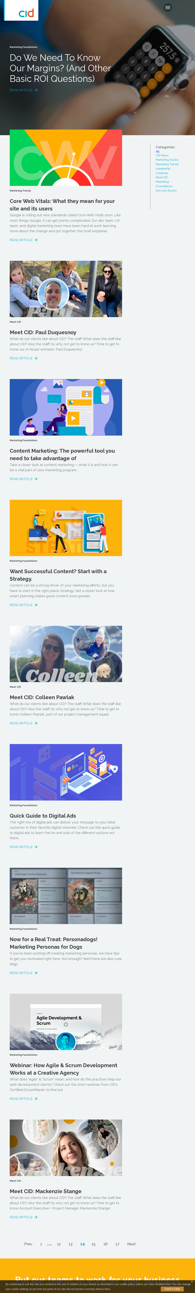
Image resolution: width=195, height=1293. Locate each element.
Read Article (21, 90)
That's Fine (172, 1289)
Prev (28, 1244)
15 (94, 1244)
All (157, 151)
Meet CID (162, 177)
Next (131, 1244)
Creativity (162, 173)
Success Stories (166, 190)
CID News (162, 155)
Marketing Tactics (167, 159)
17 (117, 1244)
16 (106, 1244)
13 (70, 1244)
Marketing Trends (167, 164)
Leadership (163, 168)
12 (59, 1244)
